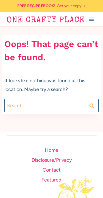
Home (51, 150)
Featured (51, 180)
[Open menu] (91, 19)
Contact (52, 170)
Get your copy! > (51, 6)
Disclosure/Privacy (52, 160)
